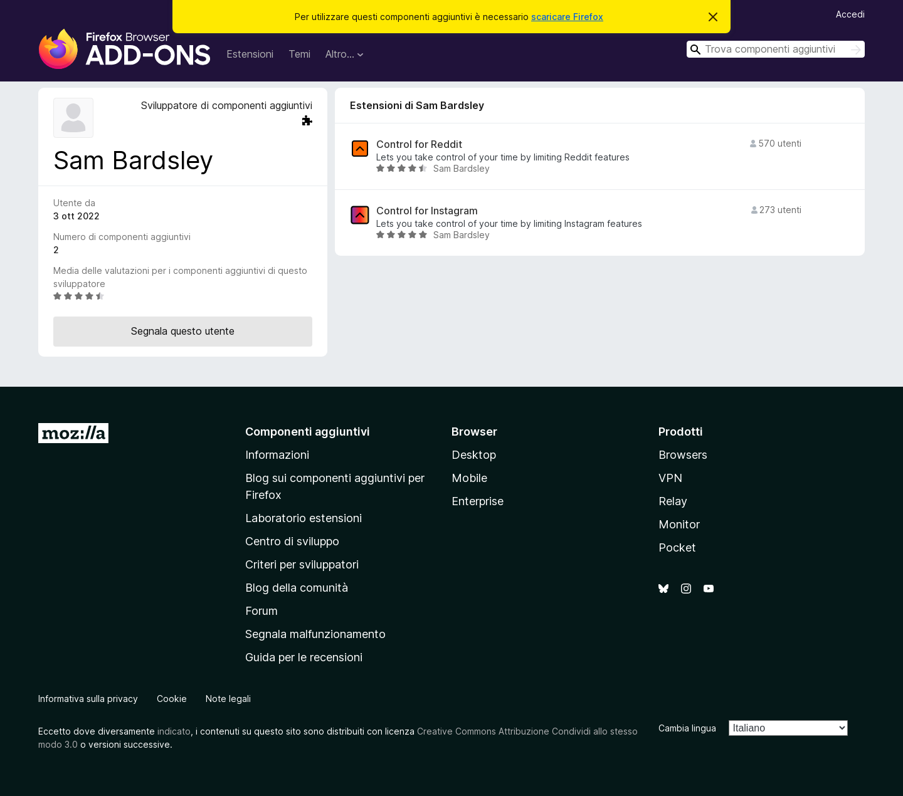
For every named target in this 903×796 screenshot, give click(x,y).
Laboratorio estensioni (303, 518)
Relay (672, 501)
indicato (174, 731)
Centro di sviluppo (292, 541)
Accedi (850, 14)
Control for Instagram (427, 211)
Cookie (172, 698)
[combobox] (776, 49)
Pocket (677, 547)
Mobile (469, 477)
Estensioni (249, 54)
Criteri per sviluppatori (302, 564)
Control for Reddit (419, 144)
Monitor (679, 524)
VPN (670, 477)
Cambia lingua (687, 728)
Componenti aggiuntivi (307, 431)
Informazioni (277, 454)
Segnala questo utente (183, 331)
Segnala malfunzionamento (315, 634)
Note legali (228, 698)
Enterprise (478, 501)
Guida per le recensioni (303, 657)
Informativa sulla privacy (88, 698)
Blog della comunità (296, 587)
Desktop (474, 454)
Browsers (682, 454)
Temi (299, 54)
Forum (261, 610)
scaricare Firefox (567, 16)
